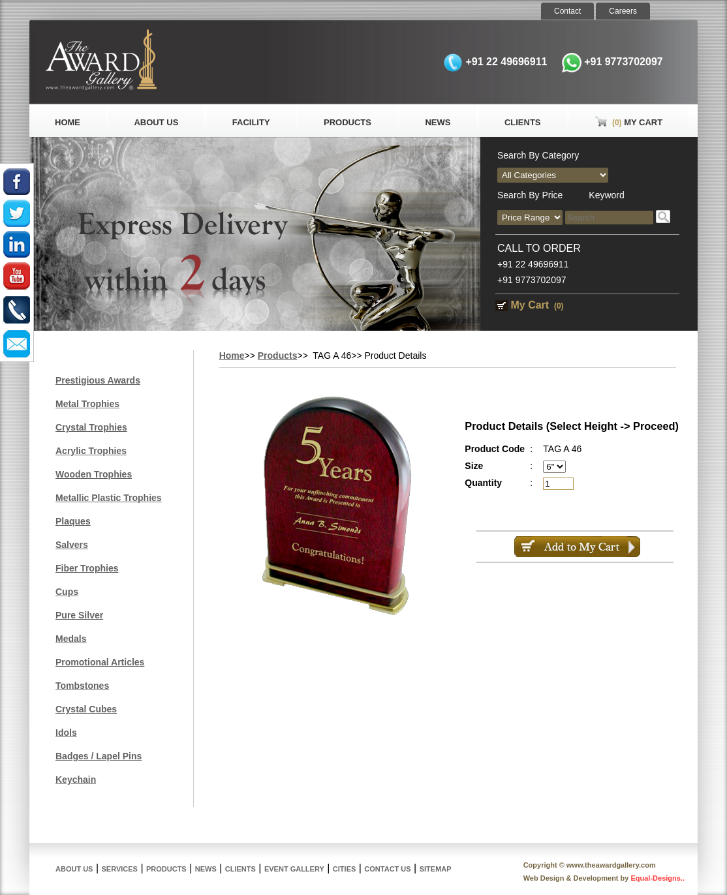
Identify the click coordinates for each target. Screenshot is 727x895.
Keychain (75, 779)
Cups (66, 591)
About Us (156, 122)
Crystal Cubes (86, 709)
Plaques (73, 521)
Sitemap (436, 869)
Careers (623, 11)
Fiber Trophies (86, 568)
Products (347, 122)
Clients (522, 122)
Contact (567, 11)
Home (67, 122)
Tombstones (82, 685)
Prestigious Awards (97, 380)
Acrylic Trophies (91, 451)
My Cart (628, 122)
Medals (70, 638)
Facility (251, 122)
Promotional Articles (99, 662)
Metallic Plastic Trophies (108, 498)
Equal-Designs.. (657, 878)
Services (120, 869)
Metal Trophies (87, 404)
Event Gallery (294, 869)
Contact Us (387, 869)
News (437, 122)
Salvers (71, 544)
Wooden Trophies (93, 474)
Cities (344, 869)
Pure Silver (79, 615)
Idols (66, 732)
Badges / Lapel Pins (98, 756)
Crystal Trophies (91, 427)
